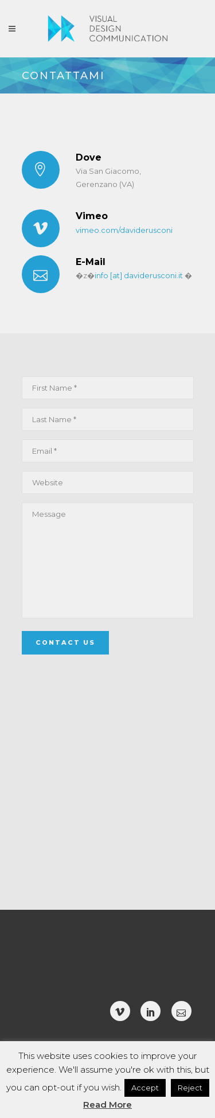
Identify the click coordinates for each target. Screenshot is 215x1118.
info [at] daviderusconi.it (139, 275)
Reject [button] (190, 1087)
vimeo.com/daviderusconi (124, 230)
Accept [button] (145, 1087)
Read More (107, 1104)
